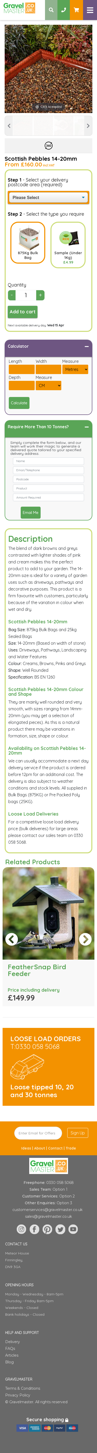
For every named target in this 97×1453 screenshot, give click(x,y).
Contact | (57, 1148)
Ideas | (27, 1148)
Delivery (12, 1341)
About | (41, 1148)
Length (15, 361)
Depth (14, 377)
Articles (11, 1355)
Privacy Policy (17, 1395)
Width (41, 361)
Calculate (19, 402)
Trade (71, 1148)
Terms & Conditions (22, 1388)
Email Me (31, 512)
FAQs (10, 1348)
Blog (9, 1362)
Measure (70, 361)
